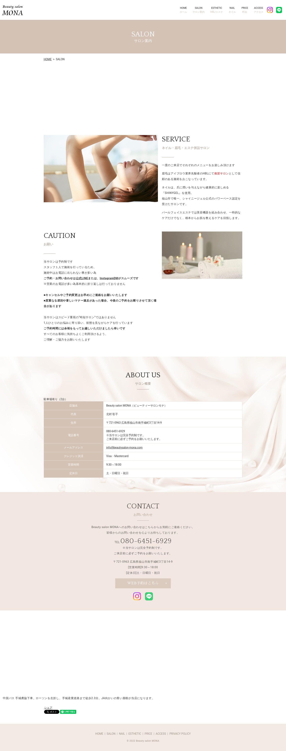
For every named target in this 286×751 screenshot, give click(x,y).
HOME (183, 10)
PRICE (245, 10)
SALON (199, 10)
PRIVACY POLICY (180, 733)
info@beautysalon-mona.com (124, 447)
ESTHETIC (216, 10)
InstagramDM (109, 278)
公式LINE (82, 278)
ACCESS (258, 10)
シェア (48, 707)
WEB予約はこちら (143, 583)
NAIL (232, 10)
